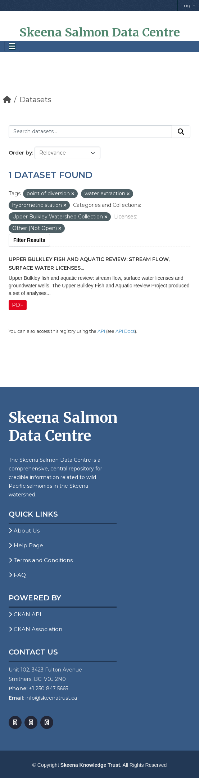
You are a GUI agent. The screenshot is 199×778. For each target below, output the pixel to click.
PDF (17, 305)
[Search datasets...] (90, 131)
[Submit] (181, 131)
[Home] (7, 99)
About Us (24, 530)
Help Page (26, 545)
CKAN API (25, 614)
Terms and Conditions (41, 560)
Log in (188, 5)
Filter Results (29, 240)
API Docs (125, 331)
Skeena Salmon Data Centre (99, 32)
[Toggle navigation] (12, 46)
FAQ (17, 574)
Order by (20, 152)
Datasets (35, 99)
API (101, 331)
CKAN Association (35, 629)
